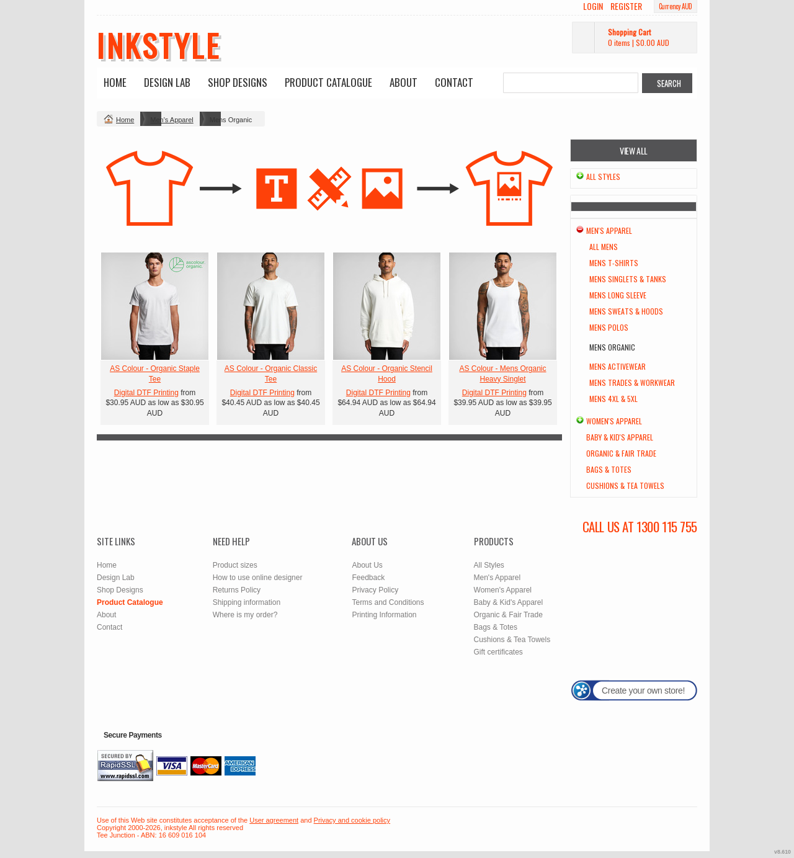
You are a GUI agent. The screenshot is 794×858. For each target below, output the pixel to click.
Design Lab (167, 82)
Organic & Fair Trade (621, 453)
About (403, 82)
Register (626, 6)
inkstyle (158, 45)
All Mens (603, 246)
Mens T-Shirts (613, 262)
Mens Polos (608, 327)
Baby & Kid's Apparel (619, 437)
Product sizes (235, 565)
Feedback (368, 577)
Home (115, 82)
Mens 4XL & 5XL (613, 398)
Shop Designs (237, 82)
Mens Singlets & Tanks (627, 279)
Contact (454, 82)
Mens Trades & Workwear (632, 382)
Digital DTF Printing (146, 392)
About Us (367, 565)
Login (593, 6)
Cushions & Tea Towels (625, 485)
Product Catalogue (328, 82)
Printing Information (384, 614)
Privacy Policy (375, 590)
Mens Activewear (617, 366)
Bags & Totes (608, 469)
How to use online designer (258, 577)
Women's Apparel (614, 421)
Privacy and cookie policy (352, 820)
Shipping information (246, 602)
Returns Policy (237, 590)
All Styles (603, 176)
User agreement (273, 820)
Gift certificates (498, 652)
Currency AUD (675, 6)
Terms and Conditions (388, 602)
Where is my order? (245, 614)
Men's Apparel (171, 119)
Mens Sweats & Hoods (626, 311)
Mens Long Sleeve (617, 295)
